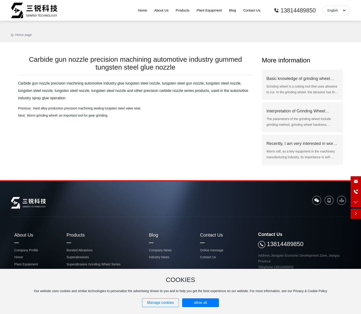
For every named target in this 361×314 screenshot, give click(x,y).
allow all (200, 303)
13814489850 (285, 244)
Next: (22, 115)
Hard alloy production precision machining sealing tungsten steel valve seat (86, 108)
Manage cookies (160, 303)
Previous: (24, 108)
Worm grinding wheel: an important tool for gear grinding (67, 115)
